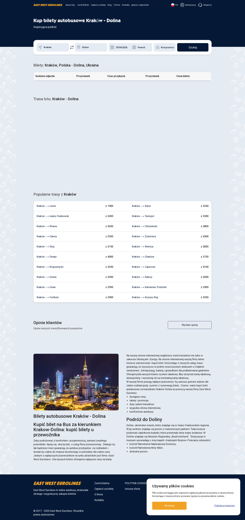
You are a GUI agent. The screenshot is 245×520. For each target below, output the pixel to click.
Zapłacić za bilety (98, 5)
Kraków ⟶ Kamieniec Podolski (149, 287)
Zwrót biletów (83, 5)
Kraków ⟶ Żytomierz (144, 236)
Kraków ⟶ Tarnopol (143, 216)
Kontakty (126, 5)
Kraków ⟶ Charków (143, 256)
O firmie (116, 5)
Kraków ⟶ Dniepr (47, 256)
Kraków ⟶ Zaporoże (143, 266)
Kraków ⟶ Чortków (48, 297)
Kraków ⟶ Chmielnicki (144, 226)
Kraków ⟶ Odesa (47, 236)
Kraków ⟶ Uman (46, 287)
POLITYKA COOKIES (136, 483)
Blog (110, 5)
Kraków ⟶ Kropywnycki (50, 266)
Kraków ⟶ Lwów (46, 206)
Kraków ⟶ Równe (47, 226)
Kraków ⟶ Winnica (142, 246)
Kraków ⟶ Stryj (45, 246)
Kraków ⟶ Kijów (141, 206)
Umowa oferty (132, 488)
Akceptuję (169, 505)
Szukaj (193, 47)
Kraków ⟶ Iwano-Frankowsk (53, 216)
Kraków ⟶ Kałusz (142, 277)
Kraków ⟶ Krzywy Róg (145, 297)
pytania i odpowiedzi (140, 5)
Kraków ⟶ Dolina (46, 277)
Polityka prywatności (224, 505)
